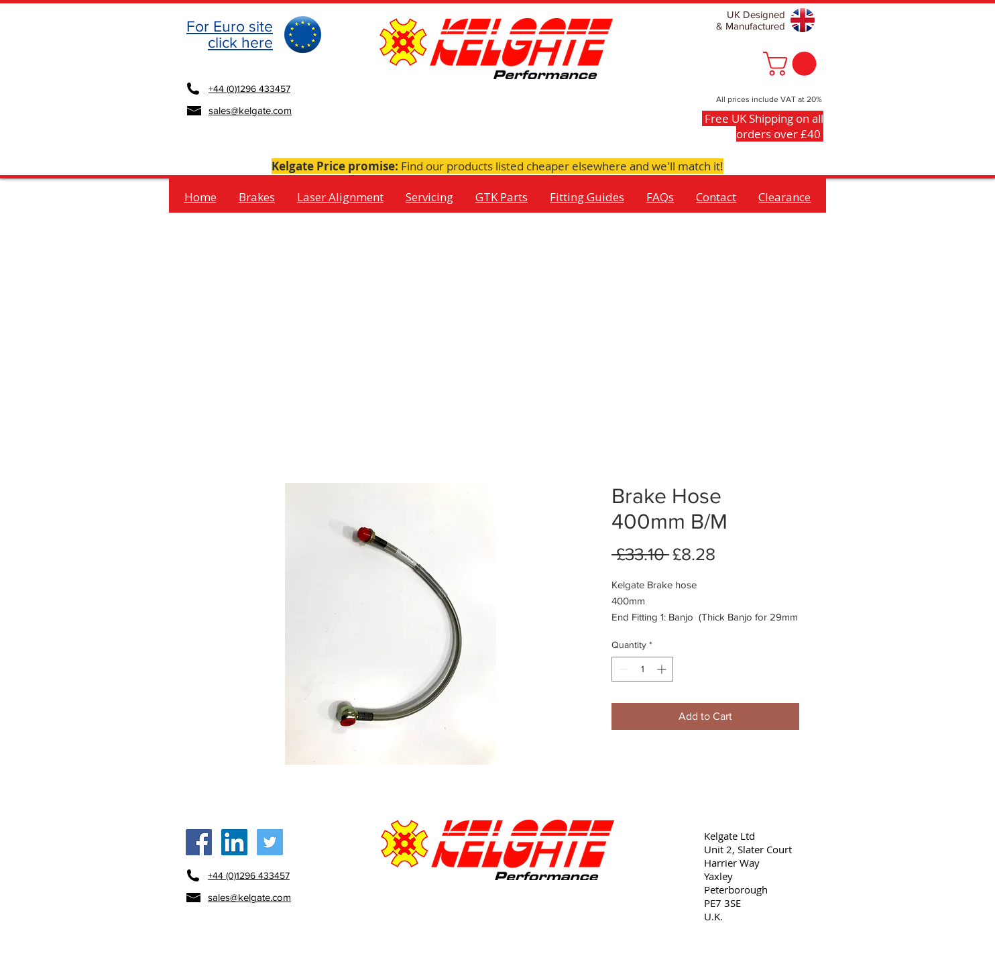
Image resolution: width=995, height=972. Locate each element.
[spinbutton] (642, 669)
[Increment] (662, 669)
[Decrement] (621, 669)
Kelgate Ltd (729, 836)
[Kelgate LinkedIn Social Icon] (234, 842)
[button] (792, 64)
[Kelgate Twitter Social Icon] (270, 842)
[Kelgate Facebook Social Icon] (199, 842)
